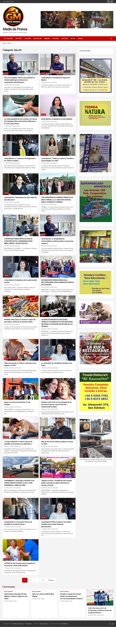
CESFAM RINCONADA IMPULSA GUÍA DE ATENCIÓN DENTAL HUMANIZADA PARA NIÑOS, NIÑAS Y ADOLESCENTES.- (18, 241)
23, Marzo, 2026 (8, 368)
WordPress (64, 624)
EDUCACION (38, 38)
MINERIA (47, 38)
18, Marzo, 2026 (8, 407)
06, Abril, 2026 (45, 287)
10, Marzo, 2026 (8, 568)
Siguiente (51, 580)
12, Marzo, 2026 (45, 487)
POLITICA (65, 38)
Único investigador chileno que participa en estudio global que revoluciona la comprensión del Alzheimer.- (19, 80)
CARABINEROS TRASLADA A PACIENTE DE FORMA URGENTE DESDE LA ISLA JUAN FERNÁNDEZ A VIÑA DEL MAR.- (19, 483)
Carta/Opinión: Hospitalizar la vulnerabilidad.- (57, 119)
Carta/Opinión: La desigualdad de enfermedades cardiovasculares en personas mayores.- (57, 241)
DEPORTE (19, 38)
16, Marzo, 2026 (45, 446)
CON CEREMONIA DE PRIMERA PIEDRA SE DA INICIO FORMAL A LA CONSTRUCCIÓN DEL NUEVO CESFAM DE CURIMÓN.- (57, 199)
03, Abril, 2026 (8, 324)
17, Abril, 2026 (8, 126)
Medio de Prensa (15, 29)
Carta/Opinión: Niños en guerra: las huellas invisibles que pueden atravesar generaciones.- (56, 524)
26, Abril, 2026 (92, 615)
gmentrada (16, 84)
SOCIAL (80, 38)
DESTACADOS (9, 587)
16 (42, 580)
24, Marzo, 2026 (45, 329)
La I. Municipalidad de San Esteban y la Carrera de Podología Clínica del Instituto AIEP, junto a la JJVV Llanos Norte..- (20, 121)
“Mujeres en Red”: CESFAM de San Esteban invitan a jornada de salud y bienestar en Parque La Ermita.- (56, 483)
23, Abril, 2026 (8, 84)
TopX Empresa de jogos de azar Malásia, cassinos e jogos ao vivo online (15, 596)
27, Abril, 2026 (8, 601)
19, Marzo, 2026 (45, 368)
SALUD (73, 38)
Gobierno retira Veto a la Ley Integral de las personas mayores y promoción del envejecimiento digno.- (56, 404)
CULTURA (28, 38)
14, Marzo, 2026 (8, 487)
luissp (14, 601)
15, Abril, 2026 (45, 121)
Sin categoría (8, 591)
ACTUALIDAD (8, 38)
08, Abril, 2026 (8, 246)
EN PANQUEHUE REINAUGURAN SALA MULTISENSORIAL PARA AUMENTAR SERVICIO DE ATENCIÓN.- (57, 282)
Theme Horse (44, 624)
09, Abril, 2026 (8, 202)
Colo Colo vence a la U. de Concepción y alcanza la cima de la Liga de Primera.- (100, 610)
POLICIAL (56, 38)
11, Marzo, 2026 (45, 529)
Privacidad (28, 624)
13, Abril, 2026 (45, 163)
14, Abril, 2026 (8, 163)
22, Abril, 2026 (45, 82)
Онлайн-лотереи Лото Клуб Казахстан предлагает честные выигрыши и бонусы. (71, 596)
